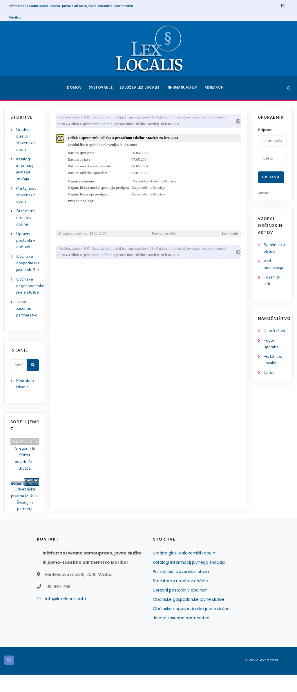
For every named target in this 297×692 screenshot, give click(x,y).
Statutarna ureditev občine (26, 219)
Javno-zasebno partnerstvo (27, 324)
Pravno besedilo (164, 235)
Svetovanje (100, 88)
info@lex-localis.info (65, 616)
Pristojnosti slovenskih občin (26, 196)
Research (216, 88)
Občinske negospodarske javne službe (191, 626)
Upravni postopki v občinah (25, 242)
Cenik (269, 374)
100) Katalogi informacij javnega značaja (115, 117)
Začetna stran (70, 117)
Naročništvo (274, 331)
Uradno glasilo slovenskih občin (184, 570)
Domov (73, 88)
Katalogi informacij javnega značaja (189, 580)
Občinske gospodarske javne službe (188, 617)
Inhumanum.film (182, 88)
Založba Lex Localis (139, 88)
